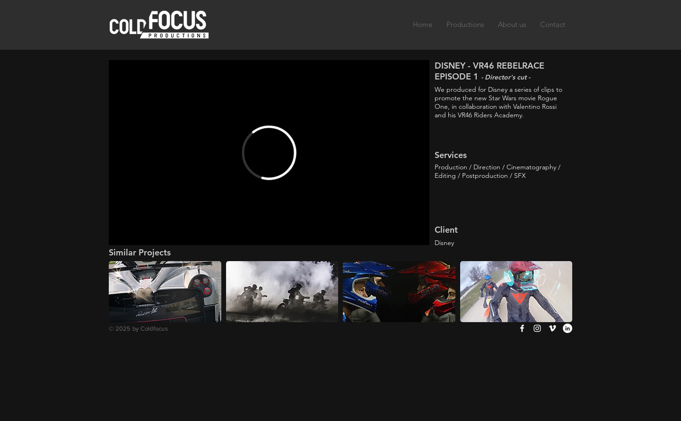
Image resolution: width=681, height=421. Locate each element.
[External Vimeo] (269, 152)
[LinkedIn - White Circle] (567, 328)
